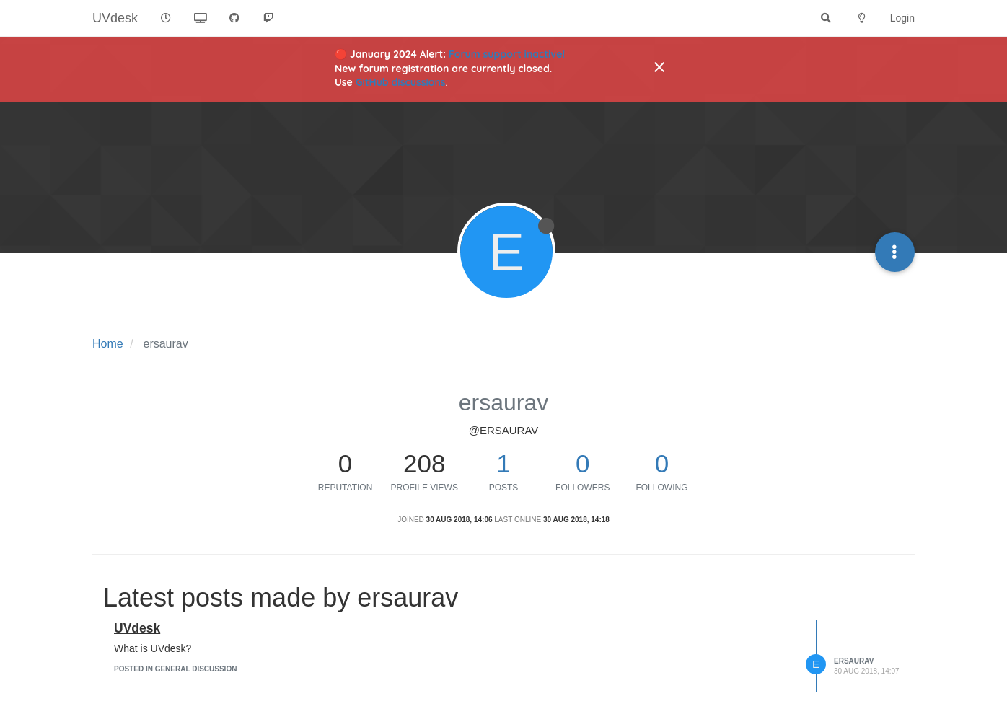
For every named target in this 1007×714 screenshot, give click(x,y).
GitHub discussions (401, 82)
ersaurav (854, 661)
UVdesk (137, 628)
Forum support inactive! (507, 54)
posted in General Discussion (175, 669)
